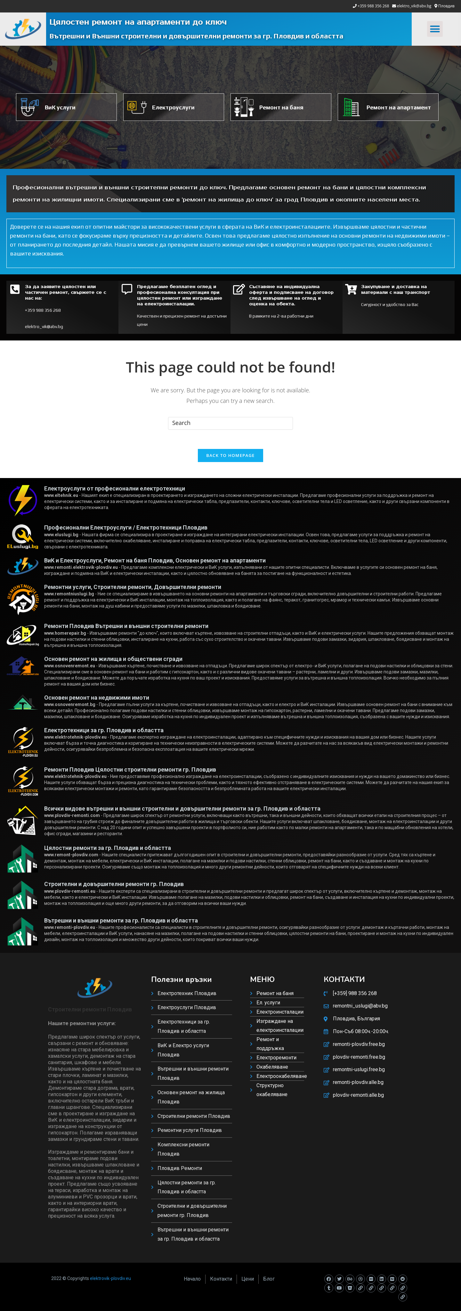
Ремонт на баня (281, 107)
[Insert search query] (230, 423)
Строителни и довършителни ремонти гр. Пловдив (114, 884)
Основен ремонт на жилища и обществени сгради (113, 659)
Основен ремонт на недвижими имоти (96, 697)
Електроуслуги (173, 107)
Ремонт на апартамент (399, 107)
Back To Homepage (230, 455)
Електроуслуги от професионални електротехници (114, 488)
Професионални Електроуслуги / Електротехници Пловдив (125, 527)
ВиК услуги (60, 107)
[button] (435, 29)
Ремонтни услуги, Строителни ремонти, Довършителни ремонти (132, 587)
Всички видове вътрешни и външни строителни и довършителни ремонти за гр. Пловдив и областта (182, 808)
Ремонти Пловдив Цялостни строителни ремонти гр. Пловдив (130, 769)
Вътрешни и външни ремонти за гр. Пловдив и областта (121, 920)
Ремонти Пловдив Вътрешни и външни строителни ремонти (126, 626)
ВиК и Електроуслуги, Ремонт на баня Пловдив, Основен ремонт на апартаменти (155, 560)
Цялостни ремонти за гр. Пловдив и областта (107, 847)
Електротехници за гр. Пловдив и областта (104, 730)
